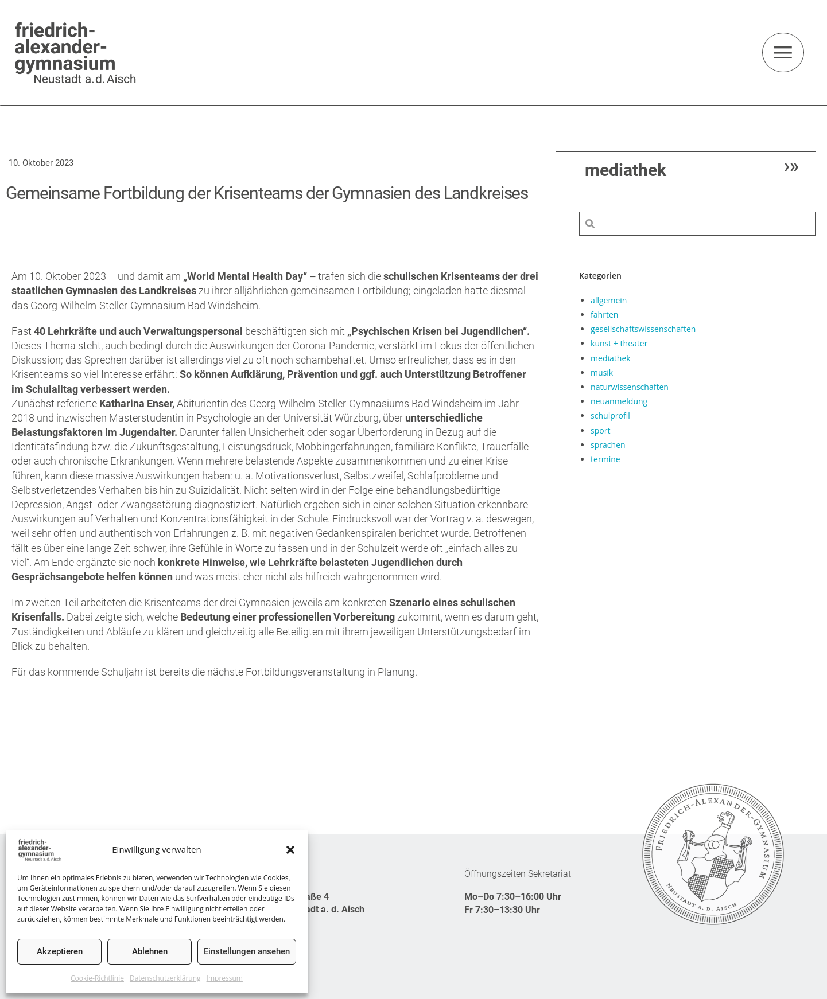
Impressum (225, 978)
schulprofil (610, 414)
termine (605, 458)
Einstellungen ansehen (247, 951)
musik (602, 371)
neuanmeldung (619, 400)
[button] (290, 850)
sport (600, 429)
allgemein (609, 299)
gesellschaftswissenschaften (643, 328)
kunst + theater (619, 342)
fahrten (604, 314)
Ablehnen (150, 951)
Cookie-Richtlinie (97, 978)
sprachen (608, 444)
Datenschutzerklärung (165, 978)
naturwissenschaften (630, 386)
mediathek (611, 357)
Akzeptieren (60, 951)
